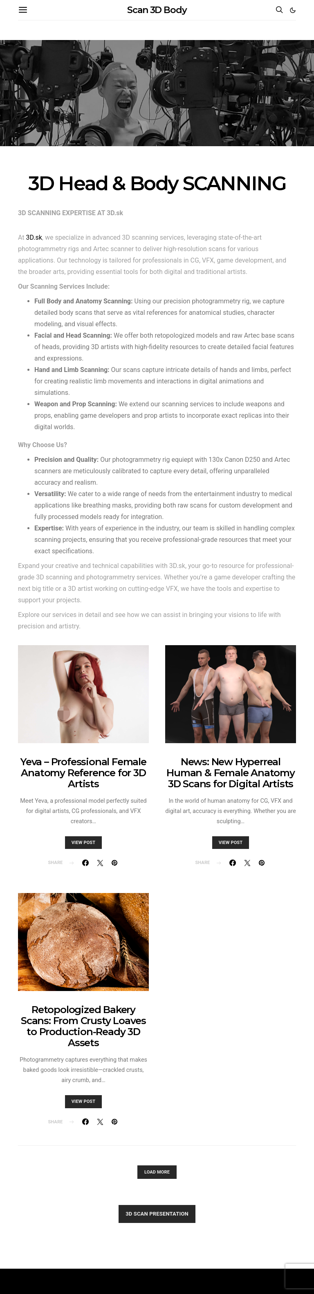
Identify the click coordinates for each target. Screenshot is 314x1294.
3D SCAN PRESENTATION (157, 1214)
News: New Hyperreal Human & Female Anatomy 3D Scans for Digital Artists (230, 773)
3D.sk (34, 237)
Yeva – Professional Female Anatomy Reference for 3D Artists (83, 773)
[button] (292, 10)
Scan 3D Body (157, 10)
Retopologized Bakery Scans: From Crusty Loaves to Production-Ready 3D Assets (83, 1026)
